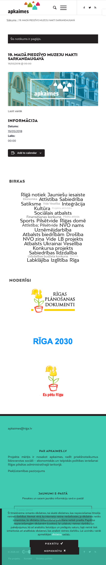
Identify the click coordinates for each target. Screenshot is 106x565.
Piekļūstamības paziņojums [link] (26, 471)
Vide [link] (51, 239)
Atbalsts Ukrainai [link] (43, 243)
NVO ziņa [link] (33, 239)
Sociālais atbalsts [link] (53, 213)
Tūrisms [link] (74, 256)
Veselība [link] (72, 243)
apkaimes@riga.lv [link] (20, 428)
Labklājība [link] (38, 260)
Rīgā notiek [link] (33, 194)
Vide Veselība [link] (51, 203)
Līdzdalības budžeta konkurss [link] (48, 256)
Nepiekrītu (77, 543)
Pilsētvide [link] (47, 220)
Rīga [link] (74, 260)
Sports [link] (27, 220)
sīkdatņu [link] (57, 534)
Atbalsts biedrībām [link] (43, 234)
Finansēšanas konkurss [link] (43, 216)
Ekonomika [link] (30, 199)
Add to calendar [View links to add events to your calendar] (27, 152)
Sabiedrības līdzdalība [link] (53, 252)
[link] (104, 12)
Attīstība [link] (48, 199)
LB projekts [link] (70, 239)
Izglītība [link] (59, 260)
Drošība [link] (74, 234)
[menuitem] (52, 7)
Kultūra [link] (42, 208)
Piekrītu (27, 543)
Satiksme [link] (31, 203)
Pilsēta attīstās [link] (71, 217)
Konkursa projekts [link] (53, 248)
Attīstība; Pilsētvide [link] (40, 225)
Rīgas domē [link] (73, 220)
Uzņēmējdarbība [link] (52, 229)
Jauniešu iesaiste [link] (66, 194)
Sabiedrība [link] (71, 199)
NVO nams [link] (71, 225)
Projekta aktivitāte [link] (62, 208)
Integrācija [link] (73, 203)
